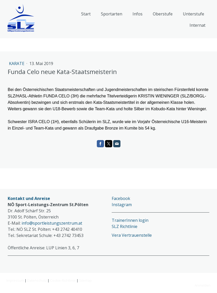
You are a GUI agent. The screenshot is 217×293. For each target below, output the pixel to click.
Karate (17, 63)
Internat (197, 25)
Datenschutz (37, 280)
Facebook (121, 198)
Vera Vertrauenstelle (132, 235)
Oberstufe (163, 14)
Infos (138, 14)
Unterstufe (193, 14)
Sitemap (85, 280)
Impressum (15, 280)
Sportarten (111, 14)
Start (86, 14)
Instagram (122, 204)
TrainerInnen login (130, 220)
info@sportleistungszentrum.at (52, 223)
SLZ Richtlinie (124, 226)
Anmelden (203, 285)
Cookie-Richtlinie (63, 280)
